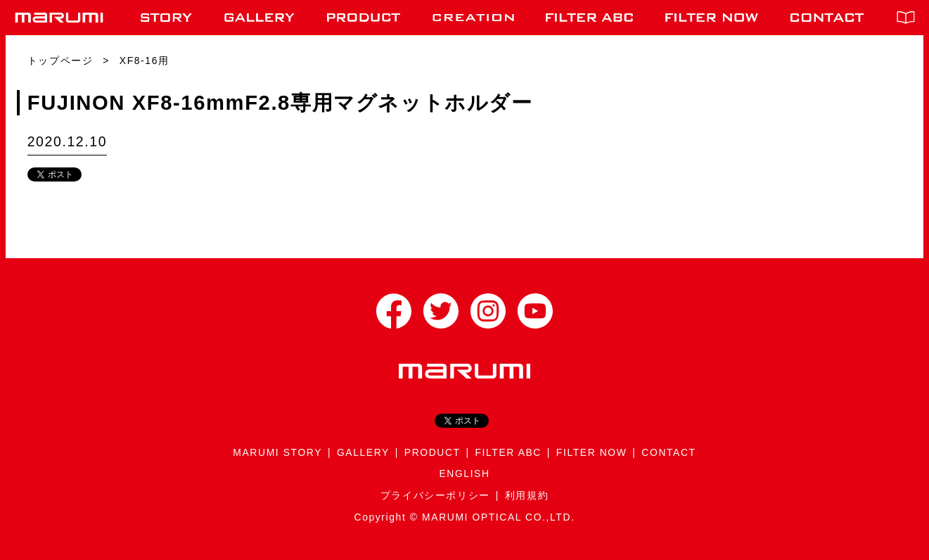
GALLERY (363, 452)
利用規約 (527, 495)
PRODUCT (432, 452)
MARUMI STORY (277, 452)
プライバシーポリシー (435, 495)
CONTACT (668, 452)
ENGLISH (464, 473)
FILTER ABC (508, 452)
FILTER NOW (591, 452)
